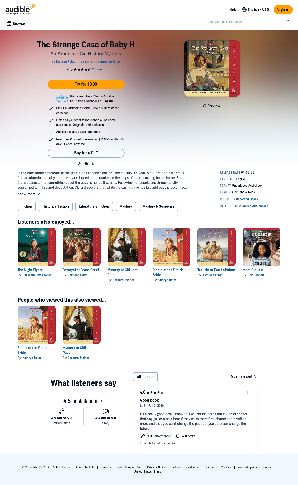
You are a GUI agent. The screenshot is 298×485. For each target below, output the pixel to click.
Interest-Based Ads (185, 467)
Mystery (126, 206)
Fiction (26, 206)
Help (233, 9)
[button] (79, 163)
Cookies (226, 467)
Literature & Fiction (94, 206)
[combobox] (249, 22)
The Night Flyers (30, 270)
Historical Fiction (55, 206)
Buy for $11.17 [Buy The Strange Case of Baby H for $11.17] (86, 153)
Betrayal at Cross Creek (81, 270)
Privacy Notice (156, 467)
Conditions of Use (129, 467)
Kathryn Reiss (167, 280)
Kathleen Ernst (77, 275)
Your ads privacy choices (254, 467)
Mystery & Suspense (159, 206)
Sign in (283, 9)
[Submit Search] (289, 22)
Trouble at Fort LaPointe (216, 270)
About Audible (85, 467)
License (210, 467)
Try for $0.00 (86, 84)
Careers (106, 467)
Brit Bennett (256, 275)
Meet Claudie (253, 270)
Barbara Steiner (123, 280)
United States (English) (149, 472)
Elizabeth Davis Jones (37, 275)
